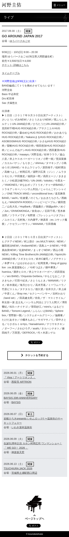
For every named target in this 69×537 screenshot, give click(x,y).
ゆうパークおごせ (20, 40)
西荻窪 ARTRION (21, 381)
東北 (30, 414)
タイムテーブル (11, 73)
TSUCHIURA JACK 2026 (18, 468)
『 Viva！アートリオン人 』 (20, 377)
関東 (28, 31)
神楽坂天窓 (17, 452)
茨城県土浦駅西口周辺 (24, 472)
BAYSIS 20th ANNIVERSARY (21, 397)
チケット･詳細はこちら (15, 65)
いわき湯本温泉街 (21, 427)
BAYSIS (16, 402)
